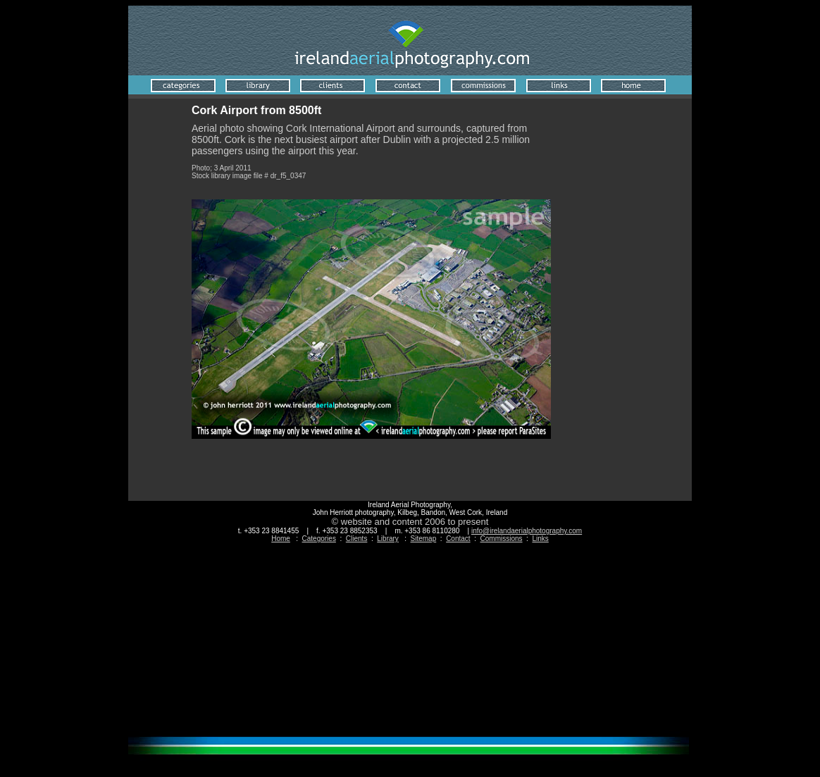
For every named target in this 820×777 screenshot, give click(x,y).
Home (280, 538)
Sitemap (424, 538)
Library (388, 538)
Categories (319, 538)
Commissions (501, 538)
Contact (458, 538)
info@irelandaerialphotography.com (526, 531)
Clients (357, 538)
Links (540, 538)
